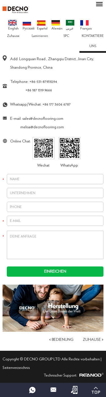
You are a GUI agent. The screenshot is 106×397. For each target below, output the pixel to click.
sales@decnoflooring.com (42, 119)
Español (42, 25)
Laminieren (40, 35)
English (13, 25)
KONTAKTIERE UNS (93, 41)
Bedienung (62, 340)
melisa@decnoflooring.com (42, 127)
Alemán (56, 25)
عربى (70, 25)
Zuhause (13, 35)
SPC (66, 35)
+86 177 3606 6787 (56, 104)
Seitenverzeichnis (16, 368)
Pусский (28, 25)
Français (86, 25)
